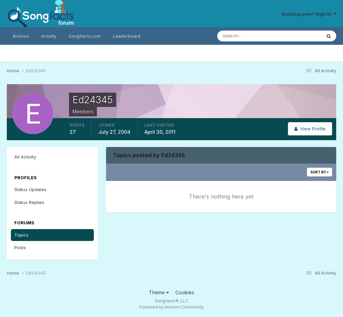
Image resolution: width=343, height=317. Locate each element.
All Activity (25, 157)
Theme (159, 292)
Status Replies (29, 202)
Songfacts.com (85, 36)
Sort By (319, 172)
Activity (48, 36)
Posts (20, 247)
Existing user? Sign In (309, 14)
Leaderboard (126, 36)
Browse (21, 36)
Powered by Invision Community (171, 307)
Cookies (184, 292)
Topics (21, 235)
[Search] (247, 36)
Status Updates (30, 189)
